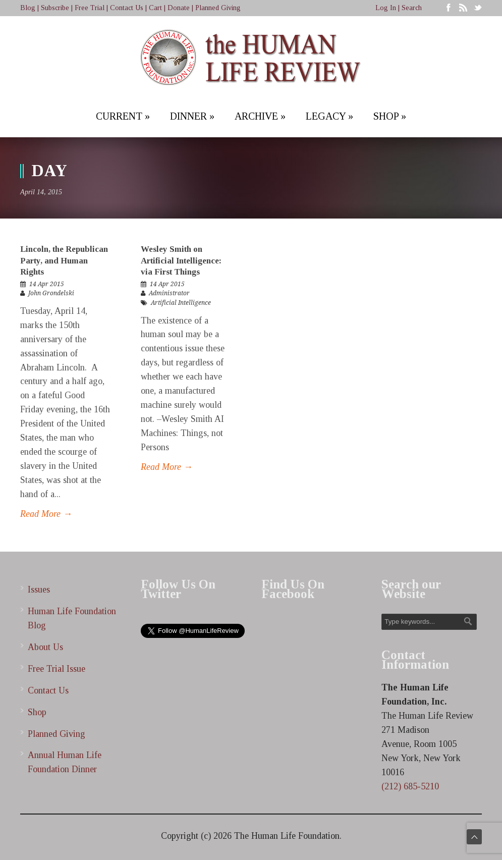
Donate (179, 8)
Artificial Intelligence (181, 302)
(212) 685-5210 (410, 786)
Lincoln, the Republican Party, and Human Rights (64, 260)
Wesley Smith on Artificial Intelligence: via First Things (181, 260)
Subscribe (55, 8)
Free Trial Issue (56, 669)
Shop (37, 712)
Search (412, 8)
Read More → (46, 514)
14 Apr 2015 (46, 284)
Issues (39, 589)
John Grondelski (51, 293)
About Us (45, 647)
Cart (155, 8)
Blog (27, 8)
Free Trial (89, 8)
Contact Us (126, 8)
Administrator (169, 293)
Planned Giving (218, 8)
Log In (385, 8)
